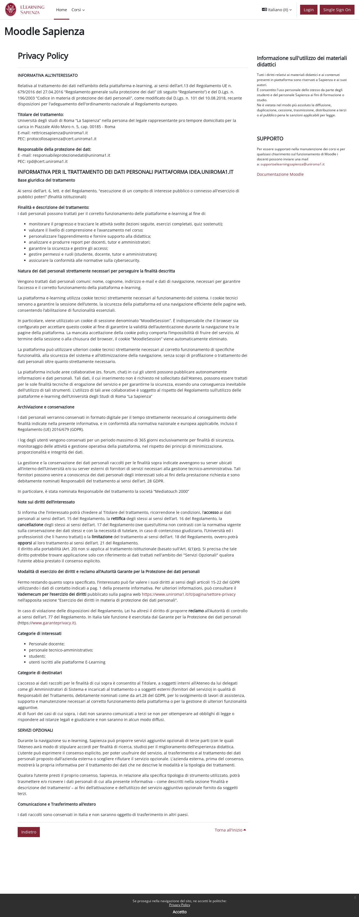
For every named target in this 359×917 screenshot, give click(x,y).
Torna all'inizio (230, 830)
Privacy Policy (179, 904)
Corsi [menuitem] (76, 9)
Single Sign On (337, 9)
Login (309, 9)
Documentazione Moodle (280, 174)
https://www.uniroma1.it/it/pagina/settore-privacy (189, 594)
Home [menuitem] (61, 9)
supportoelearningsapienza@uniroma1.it (293, 164)
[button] (276, 9)
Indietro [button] (28, 832)
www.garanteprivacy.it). (55, 622)
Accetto (180, 911)
